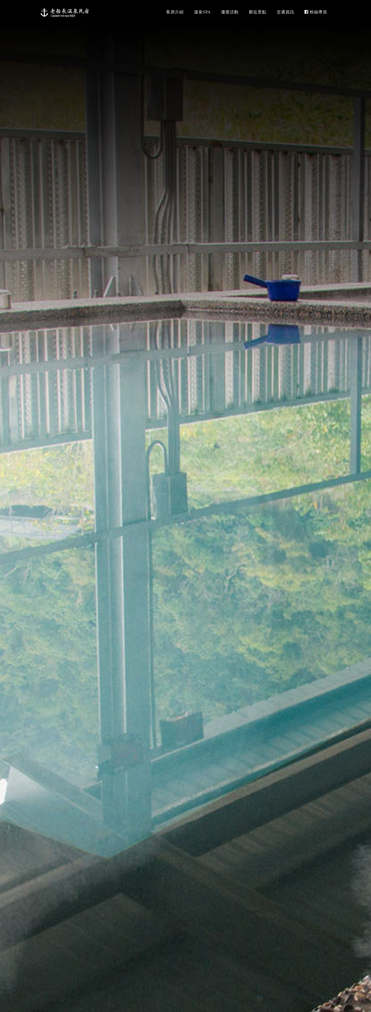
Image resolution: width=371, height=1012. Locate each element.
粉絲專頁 (316, 12)
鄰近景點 (257, 12)
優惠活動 (230, 12)
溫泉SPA (202, 12)
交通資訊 (285, 12)
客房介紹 (175, 12)
